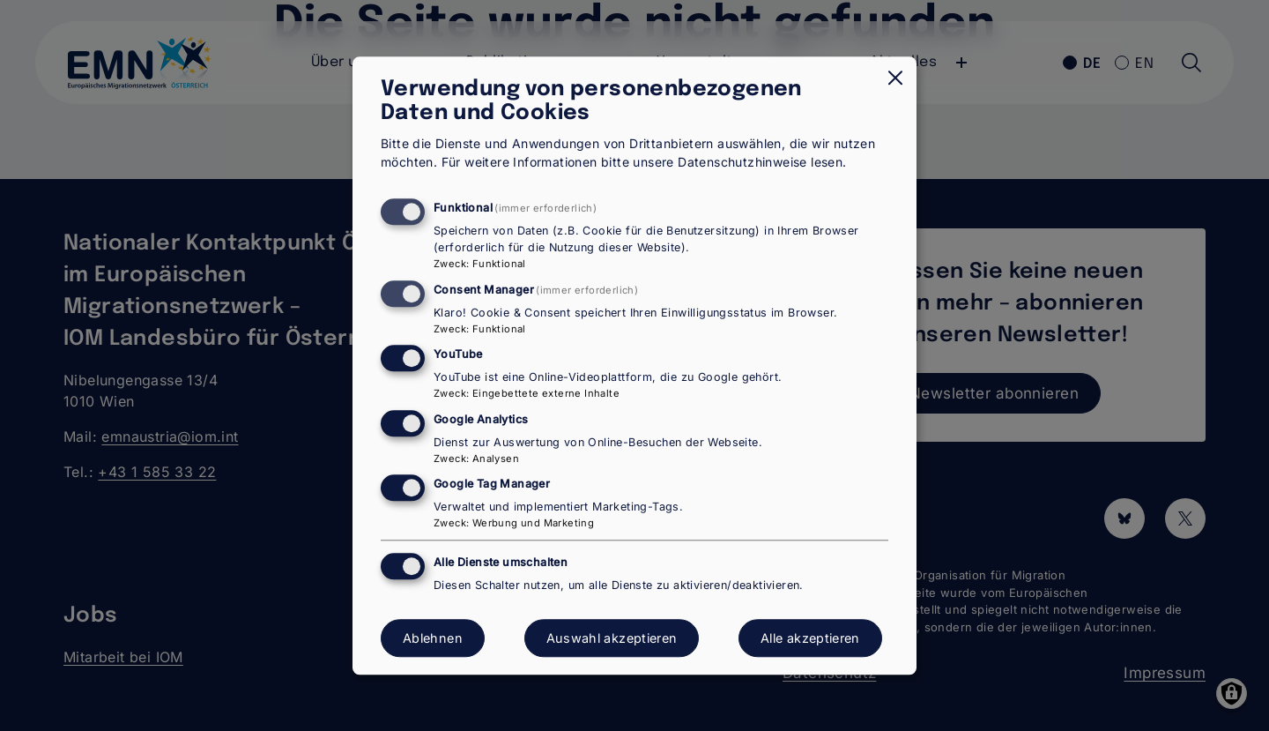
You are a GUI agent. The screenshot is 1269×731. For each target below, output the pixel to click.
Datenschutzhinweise (742, 162)
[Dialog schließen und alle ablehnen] (895, 77)
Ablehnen (433, 637)
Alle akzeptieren (810, 637)
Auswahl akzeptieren (612, 637)
